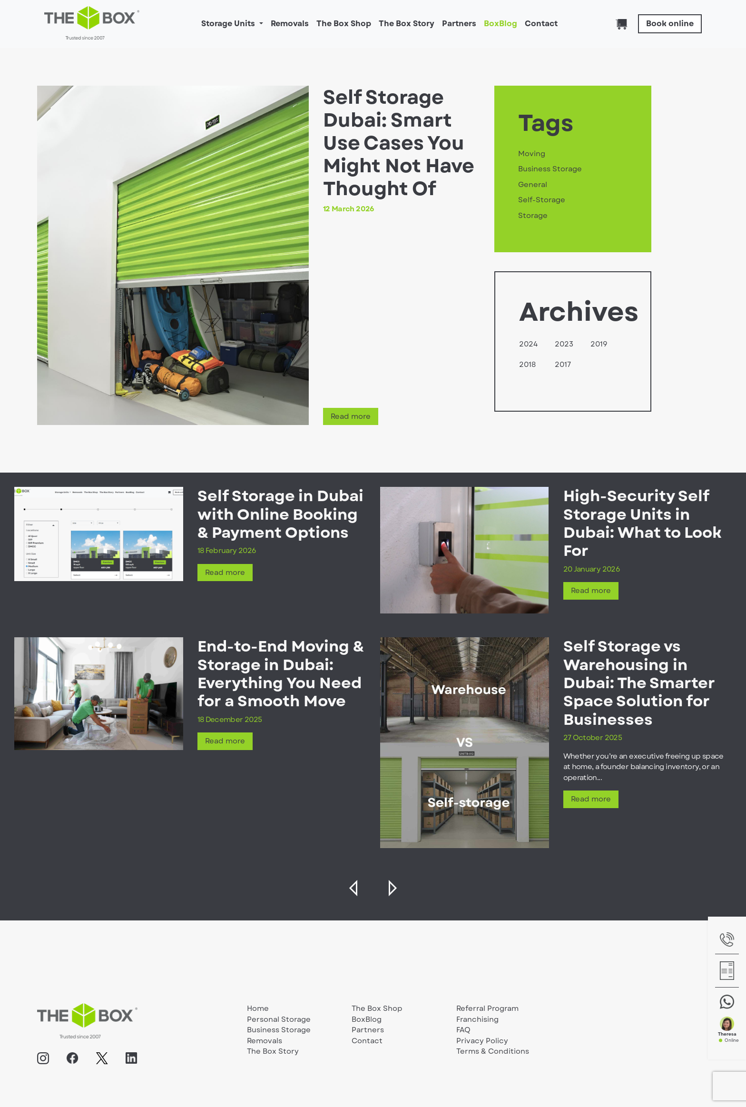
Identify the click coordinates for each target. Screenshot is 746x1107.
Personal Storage (279, 1019)
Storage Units (229, 23)
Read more (351, 416)
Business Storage (550, 169)
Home (258, 1008)
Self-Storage (541, 200)
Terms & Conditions (492, 1051)
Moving (531, 153)
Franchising (477, 1019)
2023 (564, 344)
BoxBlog (500, 23)
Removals (290, 23)
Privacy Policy (482, 1041)
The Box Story (406, 23)
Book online (670, 23)
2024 (528, 344)
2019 (599, 344)
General (532, 184)
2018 (527, 364)
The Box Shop (343, 23)
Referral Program (487, 1008)
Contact (541, 23)
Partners (459, 23)
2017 (563, 364)
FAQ (463, 1030)
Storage (533, 215)
